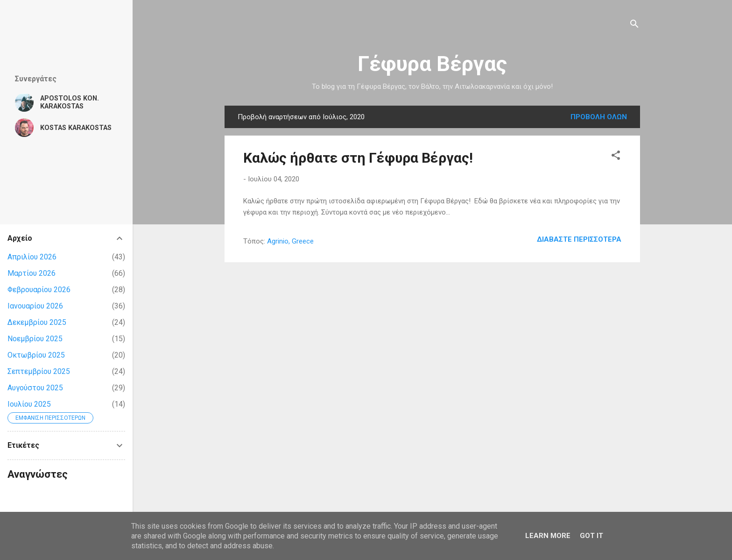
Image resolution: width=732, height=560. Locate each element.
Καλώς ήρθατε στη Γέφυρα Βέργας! (358, 158)
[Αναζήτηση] (634, 25)
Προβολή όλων (598, 117)
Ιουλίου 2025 (29, 404)
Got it (591, 535)
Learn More (547, 535)
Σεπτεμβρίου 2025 (38, 371)
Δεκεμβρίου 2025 (36, 322)
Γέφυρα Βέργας (432, 63)
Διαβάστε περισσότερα (579, 239)
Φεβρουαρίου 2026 (38, 289)
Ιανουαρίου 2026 (35, 306)
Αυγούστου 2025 (35, 387)
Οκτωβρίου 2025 (36, 355)
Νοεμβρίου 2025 (35, 338)
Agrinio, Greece (290, 241)
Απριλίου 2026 (31, 256)
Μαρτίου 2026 (31, 273)
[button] (615, 157)
